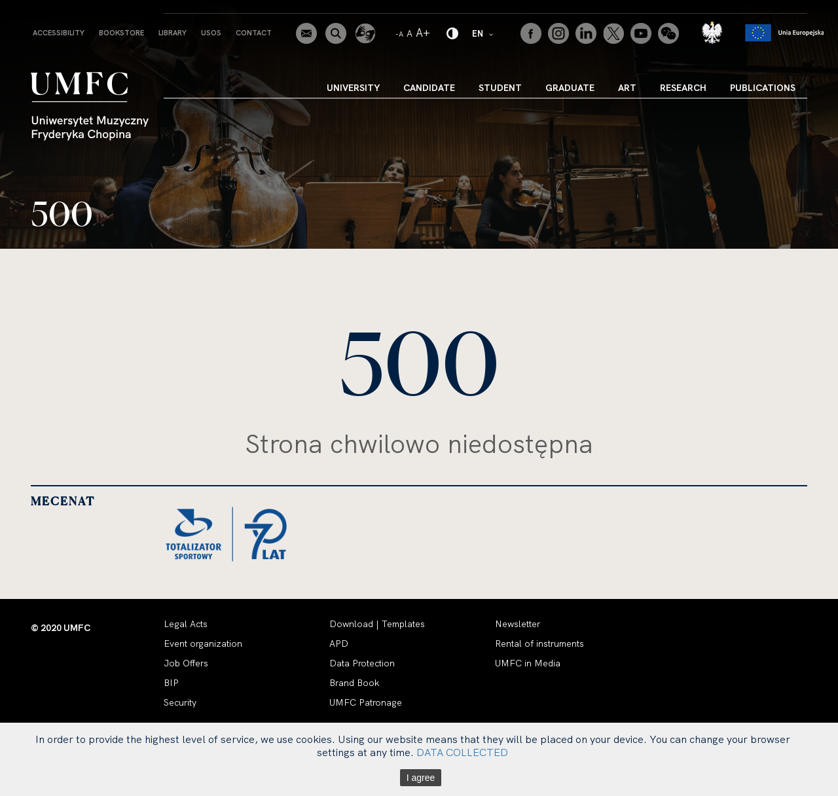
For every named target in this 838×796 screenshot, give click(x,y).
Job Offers (186, 663)
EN (483, 33)
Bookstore (121, 32)
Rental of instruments (539, 643)
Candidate (429, 88)
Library (172, 32)
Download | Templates (377, 624)
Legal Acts (186, 624)
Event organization (203, 643)
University (353, 88)
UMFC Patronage (365, 702)
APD (338, 643)
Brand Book (354, 683)
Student (500, 88)
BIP (171, 683)
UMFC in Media (527, 663)
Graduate (569, 88)
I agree (421, 777)
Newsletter (517, 624)
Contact (254, 32)
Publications (762, 88)
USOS (211, 32)
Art (627, 88)
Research (683, 88)
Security (180, 702)
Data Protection (362, 663)
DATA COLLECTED (462, 752)
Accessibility (58, 32)
